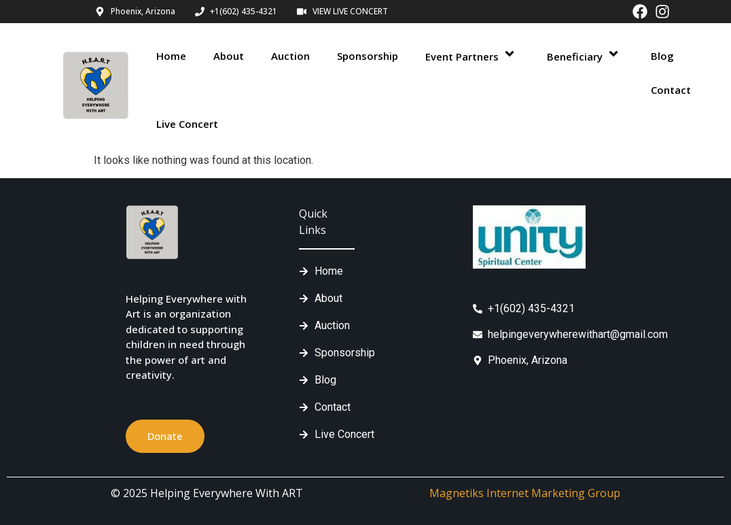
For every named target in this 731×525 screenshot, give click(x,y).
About (228, 56)
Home (171, 56)
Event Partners (472, 55)
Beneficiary (585, 55)
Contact (671, 90)
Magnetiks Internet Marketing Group (524, 493)
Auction (290, 56)
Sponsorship (367, 56)
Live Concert (187, 124)
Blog (662, 56)
